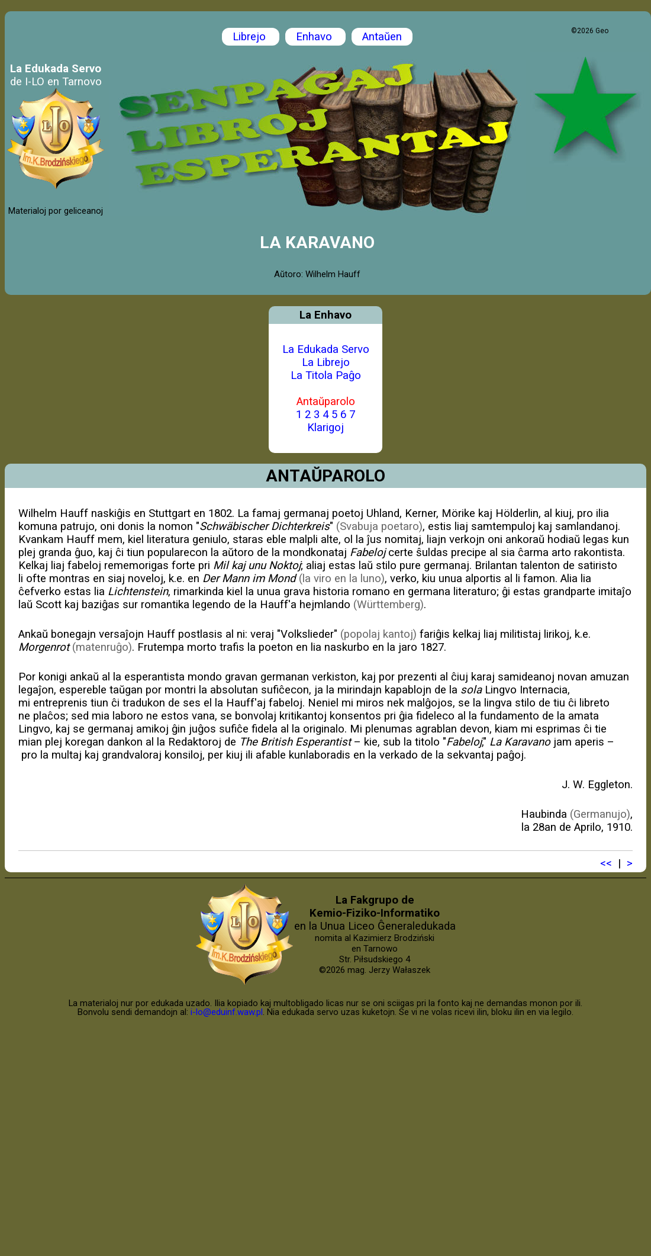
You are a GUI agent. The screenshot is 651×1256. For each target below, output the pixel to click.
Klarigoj (325, 427)
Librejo (251, 36)
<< (606, 863)
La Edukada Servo (325, 349)
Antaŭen (382, 36)
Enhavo (315, 36)
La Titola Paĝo (326, 375)
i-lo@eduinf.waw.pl (227, 1012)
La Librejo (326, 362)
